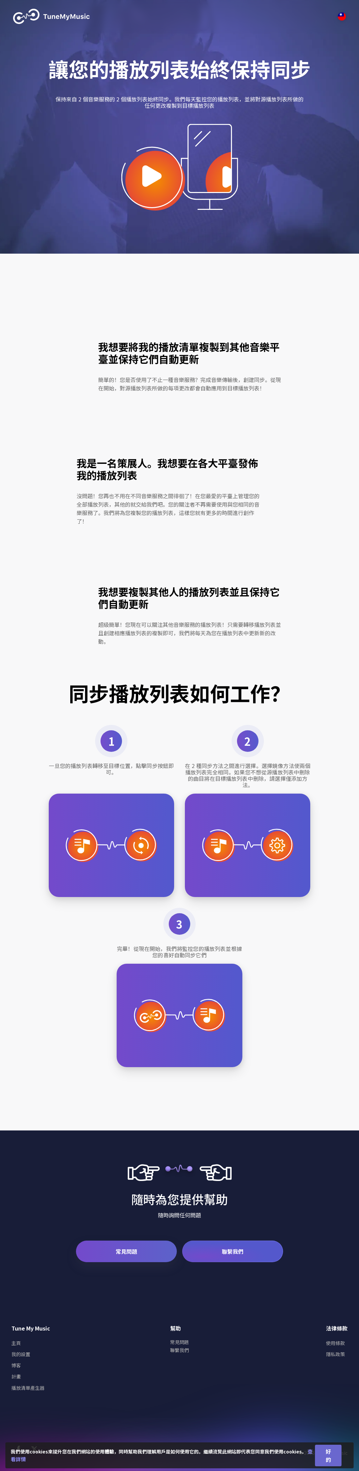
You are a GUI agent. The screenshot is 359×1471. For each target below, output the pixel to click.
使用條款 (335, 1343)
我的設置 (20, 1354)
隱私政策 (335, 1354)
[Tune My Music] (51, 16)
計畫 (16, 1376)
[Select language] (342, 16)
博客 (16, 1365)
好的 (328, 1455)
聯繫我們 (232, 1251)
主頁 (16, 1343)
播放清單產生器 (27, 1387)
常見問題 (126, 1251)
